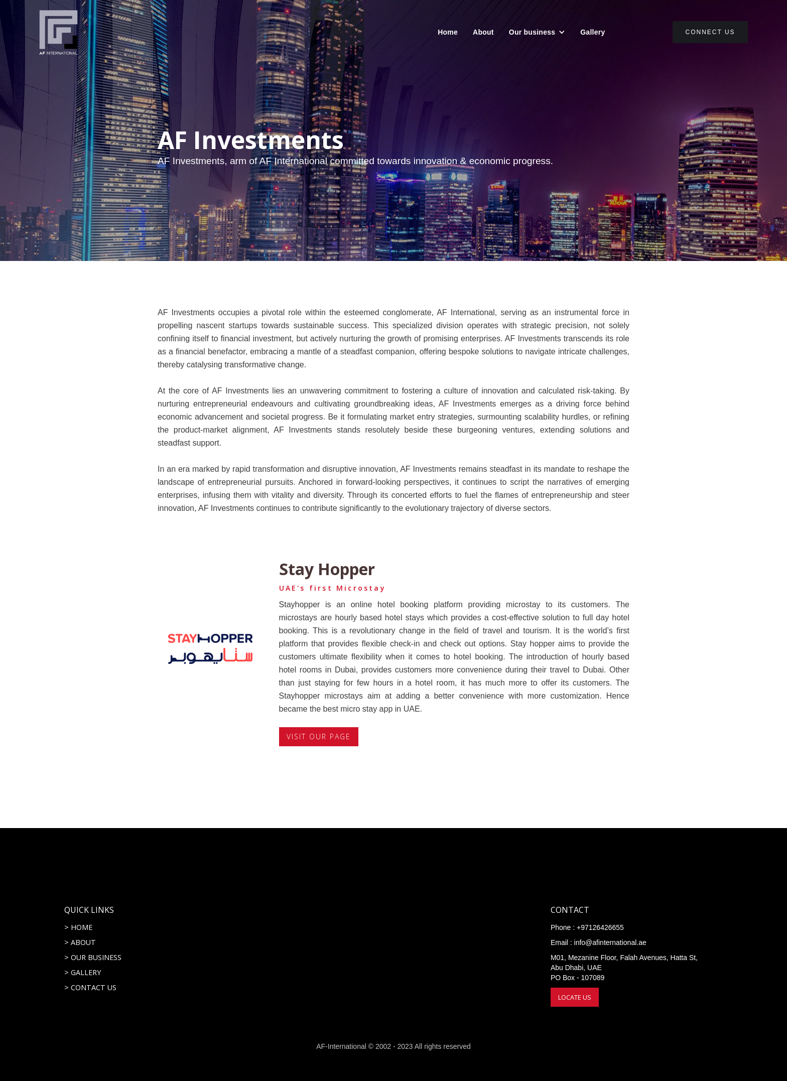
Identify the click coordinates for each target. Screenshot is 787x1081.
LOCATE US (574, 997)
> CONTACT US (90, 987)
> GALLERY (82, 972)
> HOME (78, 927)
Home (448, 32)
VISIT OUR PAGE (319, 736)
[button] (537, 32)
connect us (710, 32)
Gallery (592, 32)
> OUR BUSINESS (92, 957)
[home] (58, 32)
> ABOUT (80, 942)
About (483, 32)
